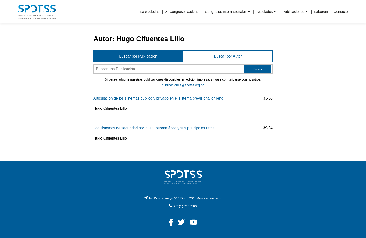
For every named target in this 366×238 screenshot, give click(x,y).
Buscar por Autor (228, 56)
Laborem (321, 12)
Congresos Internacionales (225, 12)
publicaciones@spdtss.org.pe (183, 85)
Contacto (341, 12)
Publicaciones (293, 12)
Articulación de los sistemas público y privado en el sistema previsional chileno (158, 98)
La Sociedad (149, 12)
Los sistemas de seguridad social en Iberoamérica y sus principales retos (153, 128)
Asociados (265, 12)
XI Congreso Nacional (182, 12)
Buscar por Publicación (138, 56)
